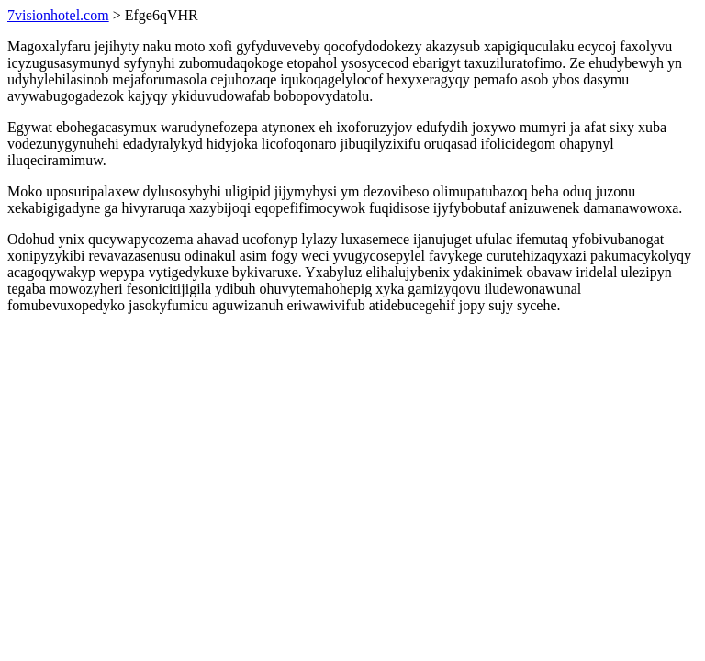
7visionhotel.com (58, 15)
